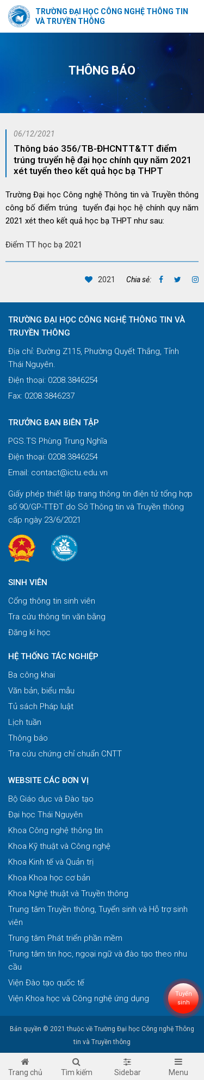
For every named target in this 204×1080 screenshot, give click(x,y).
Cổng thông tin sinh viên (51, 601)
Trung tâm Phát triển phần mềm (65, 938)
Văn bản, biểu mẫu (41, 691)
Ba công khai (31, 675)
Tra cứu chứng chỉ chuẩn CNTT (65, 754)
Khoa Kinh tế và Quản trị (51, 862)
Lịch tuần (24, 722)
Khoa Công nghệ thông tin (55, 830)
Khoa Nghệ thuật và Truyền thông (68, 893)
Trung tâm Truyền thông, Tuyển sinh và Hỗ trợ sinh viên (98, 915)
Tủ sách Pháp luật (40, 706)
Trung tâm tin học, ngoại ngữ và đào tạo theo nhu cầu (97, 960)
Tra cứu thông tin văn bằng (57, 617)
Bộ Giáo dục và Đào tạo (51, 799)
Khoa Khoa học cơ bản (49, 878)
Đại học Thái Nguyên (45, 815)
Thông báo (28, 738)
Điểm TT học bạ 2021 (43, 245)
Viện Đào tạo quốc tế (46, 983)
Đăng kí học (29, 632)
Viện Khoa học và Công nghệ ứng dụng (78, 998)
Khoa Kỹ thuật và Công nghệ (59, 846)
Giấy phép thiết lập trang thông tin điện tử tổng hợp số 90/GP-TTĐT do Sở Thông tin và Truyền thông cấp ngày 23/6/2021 (100, 507)
